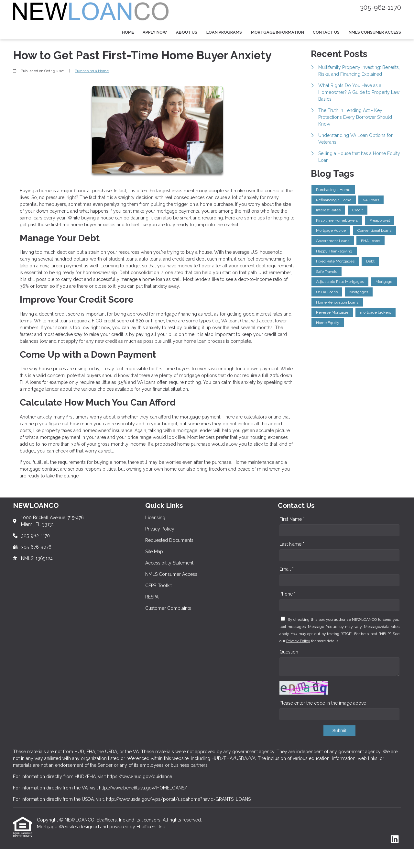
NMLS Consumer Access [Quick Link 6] (171, 574)
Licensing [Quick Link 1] (155, 517)
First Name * (292, 519)
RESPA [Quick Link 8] (151, 596)
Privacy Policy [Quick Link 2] (159, 528)
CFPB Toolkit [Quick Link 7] (158, 585)
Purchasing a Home (92, 71)
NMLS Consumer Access (375, 32)
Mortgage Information (277, 32)
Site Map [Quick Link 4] (154, 551)
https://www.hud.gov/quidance (139, 776)
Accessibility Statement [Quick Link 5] (169, 562)
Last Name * (291, 544)
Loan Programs (224, 32)
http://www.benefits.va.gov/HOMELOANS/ (143, 787)
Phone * (287, 594)
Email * (286, 569)
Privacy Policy (298, 641)
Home (128, 32)
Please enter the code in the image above (322, 703)
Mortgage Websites (58, 826)
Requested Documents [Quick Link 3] (169, 540)
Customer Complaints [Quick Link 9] (168, 608)
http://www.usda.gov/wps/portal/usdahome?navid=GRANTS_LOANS (178, 799)
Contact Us (326, 32)
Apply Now (155, 32)
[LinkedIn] (395, 839)
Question (288, 651)
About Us (186, 32)
